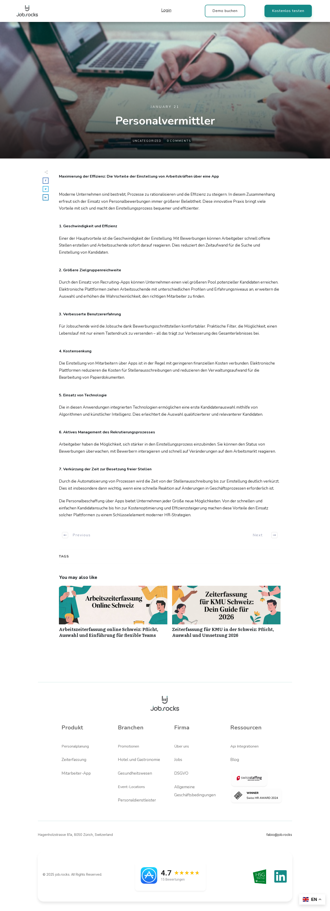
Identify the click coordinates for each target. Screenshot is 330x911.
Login (166, 10)
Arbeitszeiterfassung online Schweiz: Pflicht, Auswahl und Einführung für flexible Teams (113, 614)
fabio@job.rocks (279, 835)
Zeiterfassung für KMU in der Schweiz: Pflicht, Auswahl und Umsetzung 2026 (226, 614)
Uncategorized (147, 141)
